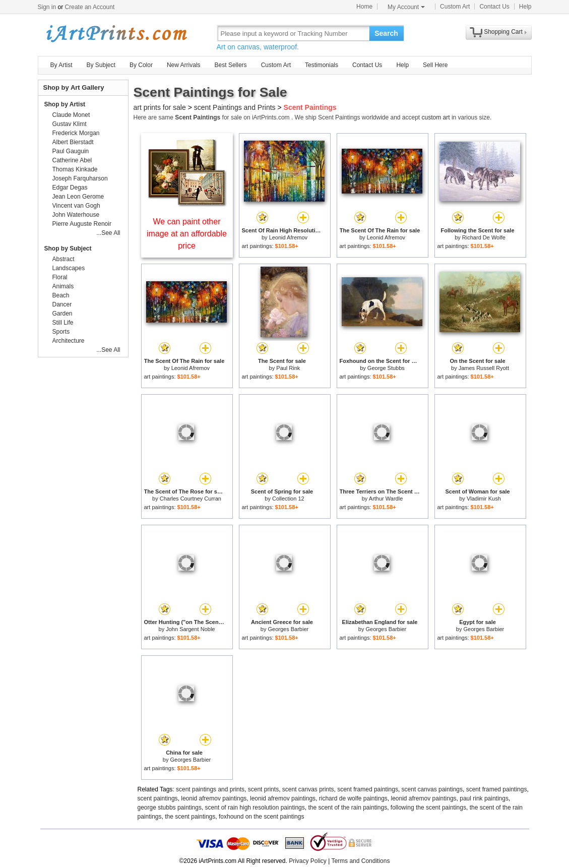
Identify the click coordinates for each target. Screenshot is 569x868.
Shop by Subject (68, 248)
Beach (61, 295)
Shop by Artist (65, 104)
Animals (63, 286)
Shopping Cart (503, 31)
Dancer (62, 304)
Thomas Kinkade (75, 169)
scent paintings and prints (210, 789)
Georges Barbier (288, 629)
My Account (406, 7)
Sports (61, 331)
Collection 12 (288, 498)
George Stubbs (386, 368)
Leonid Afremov (288, 237)
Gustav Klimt (69, 124)
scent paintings (158, 798)
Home (364, 6)
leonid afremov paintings (213, 798)
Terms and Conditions (360, 860)
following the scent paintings (428, 807)
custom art (436, 117)
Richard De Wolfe (483, 237)
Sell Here (435, 65)
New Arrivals (184, 65)
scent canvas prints (308, 789)
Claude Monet (71, 114)
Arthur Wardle (386, 498)
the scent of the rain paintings (347, 807)
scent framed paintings (367, 789)
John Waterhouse (76, 214)
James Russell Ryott (484, 368)
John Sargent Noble (190, 629)
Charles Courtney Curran (190, 498)
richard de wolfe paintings (353, 798)
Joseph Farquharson (80, 178)
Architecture (68, 340)
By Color (141, 65)
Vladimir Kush (484, 498)
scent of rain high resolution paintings (255, 807)
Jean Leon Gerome (78, 196)
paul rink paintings (484, 798)
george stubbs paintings (170, 807)
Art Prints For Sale (116, 33)
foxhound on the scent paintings (261, 816)
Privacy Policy (308, 860)
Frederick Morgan (76, 133)
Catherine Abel (72, 160)
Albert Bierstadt (73, 142)
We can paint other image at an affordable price (187, 233)
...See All (108, 232)
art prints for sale (160, 107)
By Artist (61, 65)
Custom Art (455, 6)
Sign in (47, 7)
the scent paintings (190, 816)
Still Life (63, 322)
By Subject (101, 65)
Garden (62, 313)
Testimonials (321, 65)
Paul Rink (288, 368)
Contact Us (494, 6)
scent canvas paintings (432, 789)
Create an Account (90, 7)
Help (525, 6)
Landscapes (68, 268)
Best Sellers (231, 65)
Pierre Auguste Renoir (81, 223)
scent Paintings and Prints (235, 107)
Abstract (63, 259)
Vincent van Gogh (76, 205)
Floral (60, 277)
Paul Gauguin (70, 151)
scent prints (263, 789)
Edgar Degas (70, 187)
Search (386, 33)
